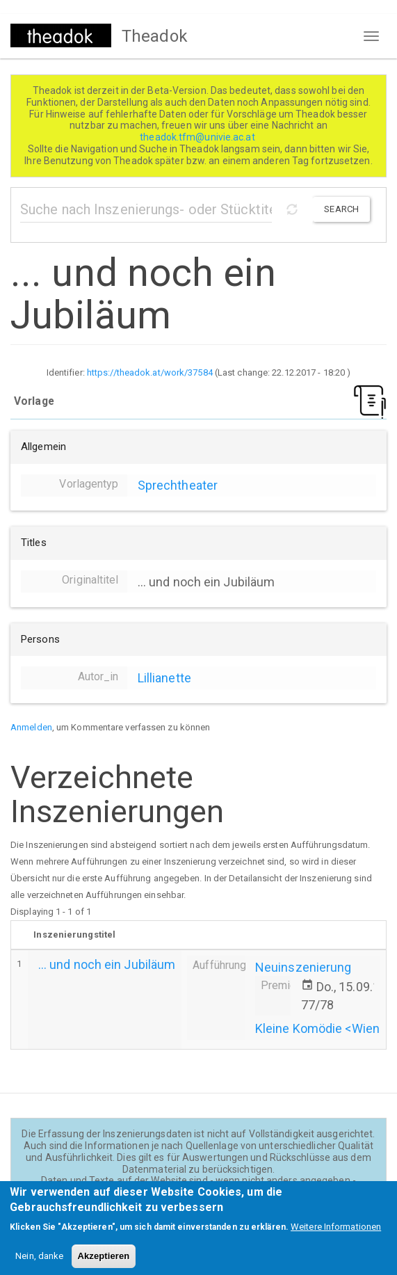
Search (341, 209)
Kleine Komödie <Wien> (320, 1028)
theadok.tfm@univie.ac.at (198, 137)
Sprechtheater (178, 485)
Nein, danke (39, 1264)
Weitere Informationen (336, 1235)
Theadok (155, 36)
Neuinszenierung (303, 967)
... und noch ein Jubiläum (107, 964)
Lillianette (164, 678)
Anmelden (31, 727)
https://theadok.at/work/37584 (150, 372)
